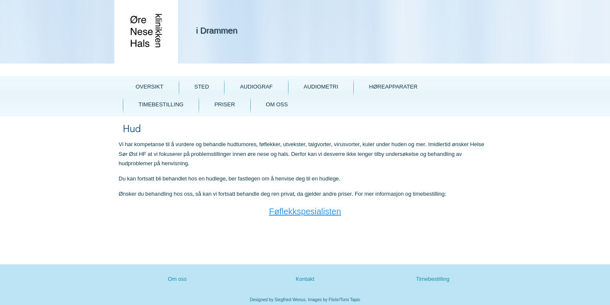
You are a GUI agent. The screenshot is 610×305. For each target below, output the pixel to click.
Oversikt (150, 87)
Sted (201, 87)
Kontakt (305, 279)
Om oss (277, 105)
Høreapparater (393, 87)
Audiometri (321, 87)
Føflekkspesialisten (305, 212)
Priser (224, 105)
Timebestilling (161, 105)
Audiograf (256, 87)
